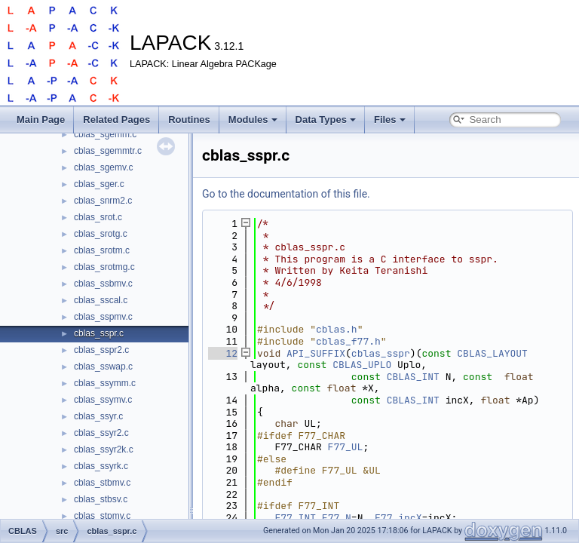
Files (390, 119)
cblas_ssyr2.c (101, 433)
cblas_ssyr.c (98, 416)
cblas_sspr (380, 353)
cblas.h (336, 329)
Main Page (41, 119)
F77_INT (295, 517)
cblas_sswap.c (103, 366)
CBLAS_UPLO (361, 364)
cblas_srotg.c (100, 234)
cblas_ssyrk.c (101, 466)
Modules (252, 119)
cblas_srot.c (98, 217)
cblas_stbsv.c (100, 499)
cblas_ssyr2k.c (103, 449)
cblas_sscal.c (100, 300)
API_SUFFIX (315, 353)
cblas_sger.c (99, 184)
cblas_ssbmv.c (103, 283)
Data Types (326, 119)
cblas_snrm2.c (103, 200)
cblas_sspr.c (99, 333)
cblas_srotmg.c (104, 267)
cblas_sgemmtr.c (108, 151)
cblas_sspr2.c (101, 350)
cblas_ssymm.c (105, 383)
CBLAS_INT (413, 376)
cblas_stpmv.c (102, 516)
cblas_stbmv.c (102, 482)
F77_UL (345, 446)
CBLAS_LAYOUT (492, 353)
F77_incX (398, 517)
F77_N (336, 517)
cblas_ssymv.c (103, 399)
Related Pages (116, 119)
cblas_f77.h (348, 341)
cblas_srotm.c (102, 250)
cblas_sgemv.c (103, 167)
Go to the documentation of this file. (286, 194)
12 (222, 353)
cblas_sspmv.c (103, 316)
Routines (189, 119)
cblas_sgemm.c (105, 134)
